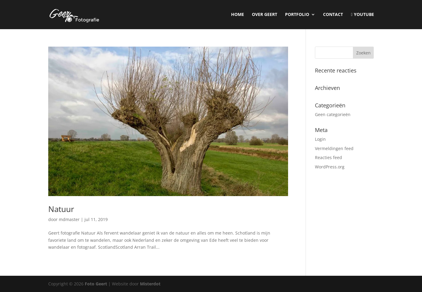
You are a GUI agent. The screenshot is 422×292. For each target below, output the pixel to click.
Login (320, 139)
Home (237, 14)
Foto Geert (96, 284)
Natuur (61, 209)
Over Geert (264, 14)
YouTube (362, 14)
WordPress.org (329, 167)
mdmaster (69, 219)
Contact (333, 14)
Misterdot (150, 284)
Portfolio (297, 14)
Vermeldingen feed (334, 148)
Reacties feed (328, 157)
